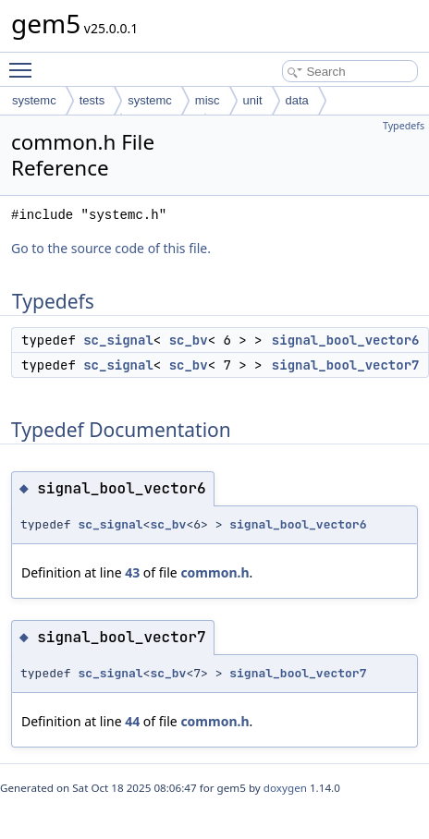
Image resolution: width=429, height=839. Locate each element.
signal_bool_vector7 (346, 365)
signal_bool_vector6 (346, 340)
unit (253, 100)
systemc (34, 100)
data (297, 100)
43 (132, 572)
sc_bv (188, 340)
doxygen (285, 788)
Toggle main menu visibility (25, 62)
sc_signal (118, 340)
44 (132, 721)
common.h (214, 572)
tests (92, 100)
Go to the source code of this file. (111, 248)
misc (207, 100)
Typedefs (403, 125)
